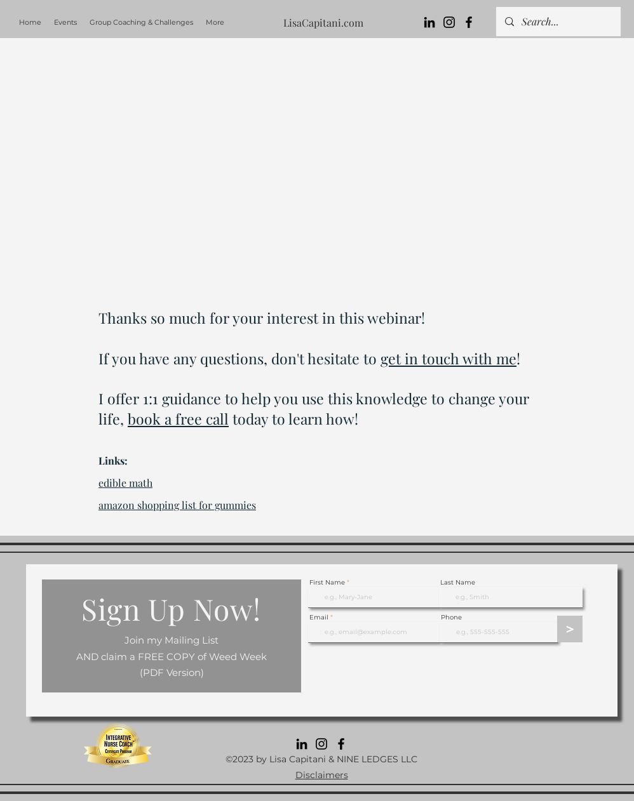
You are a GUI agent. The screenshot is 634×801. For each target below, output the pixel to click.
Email (318, 617)
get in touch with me (448, 358)
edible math (125, 482)
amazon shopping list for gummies (177, 505)
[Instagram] (449, 22)
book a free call (178, 418)
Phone (451, 617)
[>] (570, 629)
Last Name (457, 582)
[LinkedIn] (429, 22)
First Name (327, 582)
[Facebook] (468, 22)
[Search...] (558, 21)
